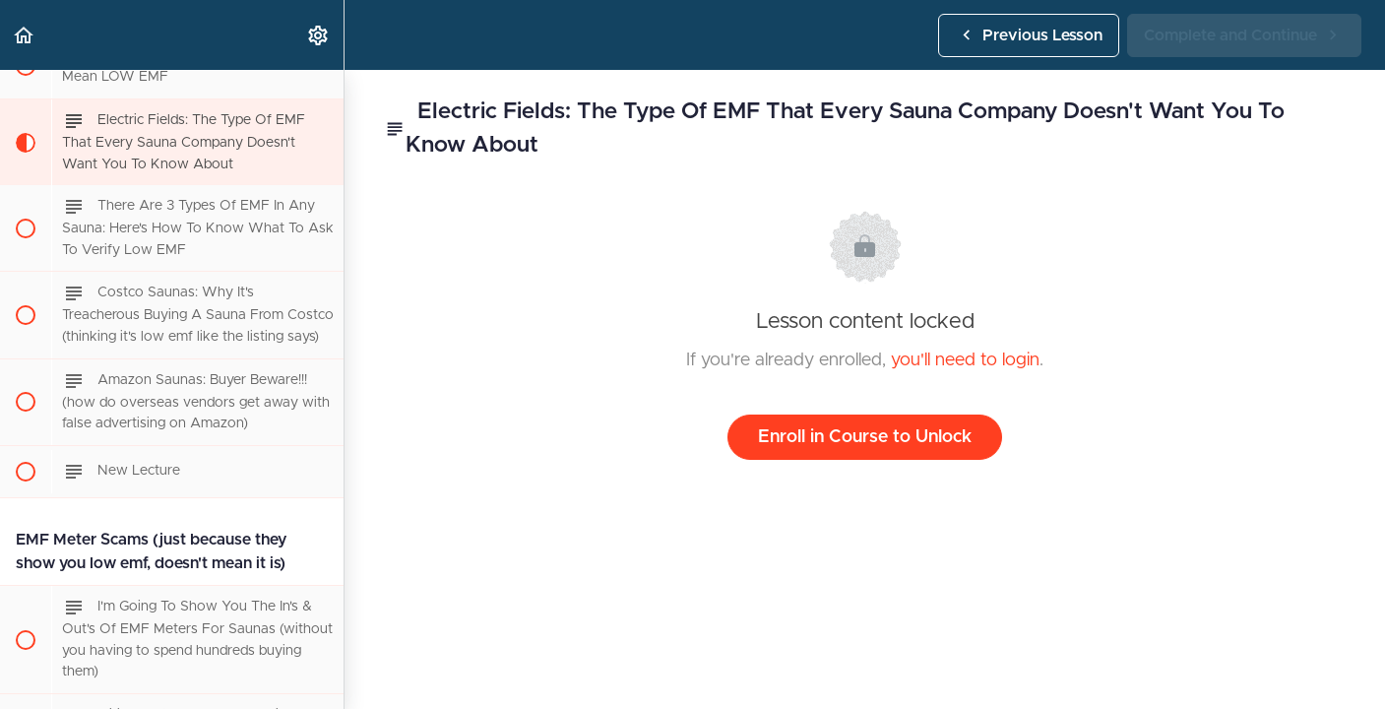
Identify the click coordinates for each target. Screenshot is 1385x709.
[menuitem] (319, 35)
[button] (24, 35)
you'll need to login (965, 360)
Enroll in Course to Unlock (865, 437)
